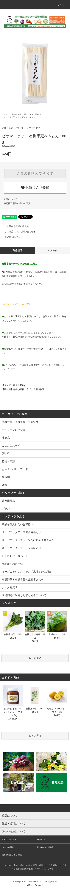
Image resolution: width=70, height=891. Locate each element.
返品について (10, 199)
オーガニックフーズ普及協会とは (21, 532)
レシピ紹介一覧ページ (15, 555)
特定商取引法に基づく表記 (17, 203)
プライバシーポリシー (46, 869)
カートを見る (8, 847)
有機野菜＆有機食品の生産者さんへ (23, 579)
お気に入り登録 (35, 188)
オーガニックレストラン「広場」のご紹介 (27, 571)
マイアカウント (9, 839)
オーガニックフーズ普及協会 (44, 881)
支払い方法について (22, 865)
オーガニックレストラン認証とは (21, 547)
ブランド (15, 117)
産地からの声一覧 (12, 563)
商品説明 (17, 250)
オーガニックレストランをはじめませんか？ (28, 540)
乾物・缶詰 (16, 114)
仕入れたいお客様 (45, 847)
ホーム (6, 114)
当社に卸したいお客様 (12, 855)
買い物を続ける (10, 237)
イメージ (52, 250)
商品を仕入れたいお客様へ (17, 524)
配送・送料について (41, 865)
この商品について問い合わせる (18, 231)
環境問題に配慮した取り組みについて (24, 595)
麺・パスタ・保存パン (33, 114)
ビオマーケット (28, 117)
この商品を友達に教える (14, 226)
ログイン (41, 839)
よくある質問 (10, 587)
